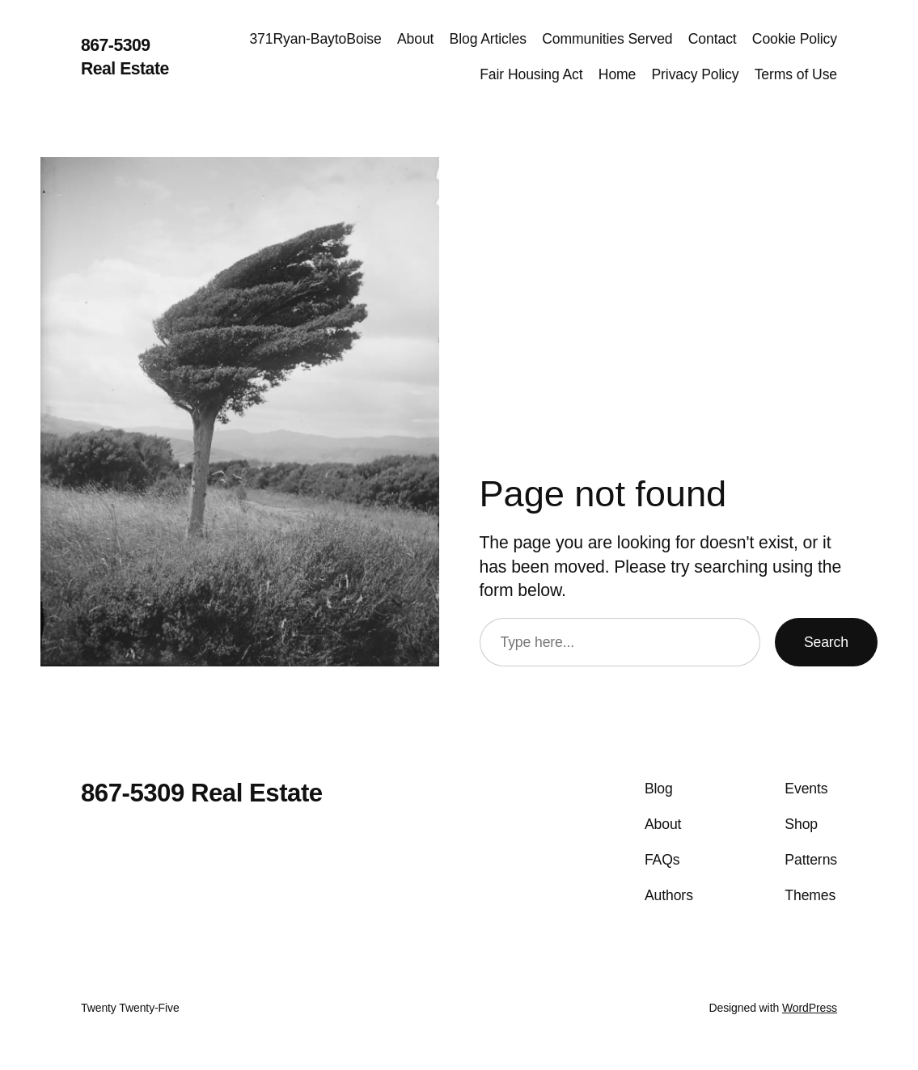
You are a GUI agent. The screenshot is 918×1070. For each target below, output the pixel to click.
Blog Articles (488, 39)
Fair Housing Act (531, 74)
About (415, 39)
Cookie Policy (794, 39)
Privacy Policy (694, 74)
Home (618, 74)
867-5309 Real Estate (202, 793)
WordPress (809, 1007)
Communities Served (607, 39)
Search (826, 642)
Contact (712, 39)
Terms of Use (796, 74)
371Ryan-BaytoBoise (315, 39)
